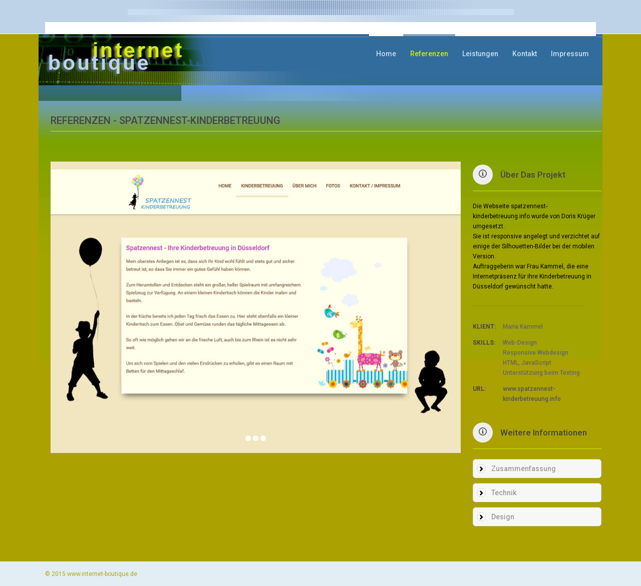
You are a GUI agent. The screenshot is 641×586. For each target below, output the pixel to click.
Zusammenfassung (523, 469)
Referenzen (429, 54)
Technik (503, 493)
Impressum (570, 54)
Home (386, 54)
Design (502, 517)
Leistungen (480, 54)
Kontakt (524, 54)
